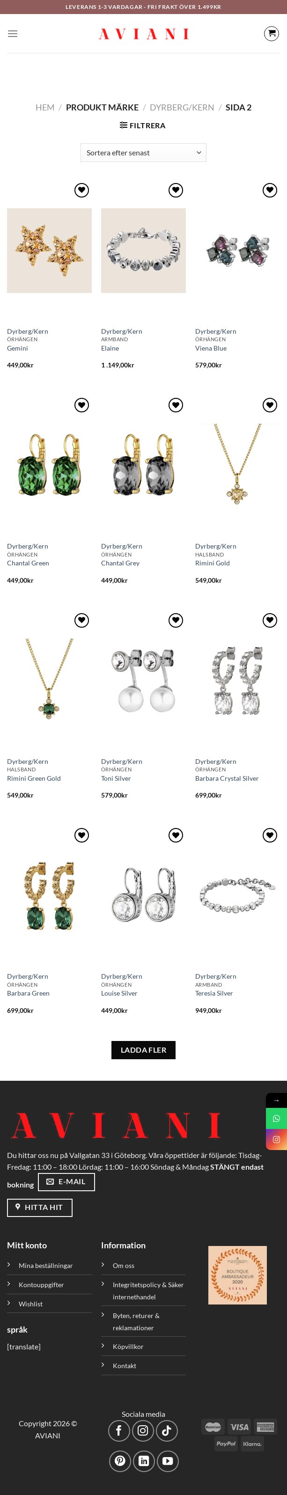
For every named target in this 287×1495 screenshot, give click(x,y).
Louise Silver (119, 993)
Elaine (110, 348)
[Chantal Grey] (143, 466)
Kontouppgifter (41, 1285)
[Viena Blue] (237, 251)
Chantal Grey (120, 563)
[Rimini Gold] (237, 466)
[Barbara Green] (49, 896)
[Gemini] (49, 251)
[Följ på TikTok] (167, 1431)
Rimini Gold (212, 563)
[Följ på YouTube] (168, 1462)
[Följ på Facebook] (119, 1431)
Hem (45, 107)
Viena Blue (211, 348)
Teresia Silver (214, 993)
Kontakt (124, 1366)
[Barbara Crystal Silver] (237, 681)
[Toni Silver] (143, 681)
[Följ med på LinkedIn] (144, 1462)
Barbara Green (28, 993)
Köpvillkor (128, 1346)
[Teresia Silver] (237, 896)
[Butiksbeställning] (143, 152)
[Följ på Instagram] (143, 1431)
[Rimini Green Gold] (49, 681)
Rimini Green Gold (34, 778)
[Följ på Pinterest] (120, 1462)
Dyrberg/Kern (182, 107)
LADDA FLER (144, 1050)
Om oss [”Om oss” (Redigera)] (123, 1265)
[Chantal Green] (49, 466)
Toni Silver (116, 778)
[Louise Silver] (143, 896)
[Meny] (12, 33)
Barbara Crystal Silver (227, 778)
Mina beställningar (46, 1265)
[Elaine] (143, 251)
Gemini (17, 348)
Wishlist (31, 1304)
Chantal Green (28, 563)
